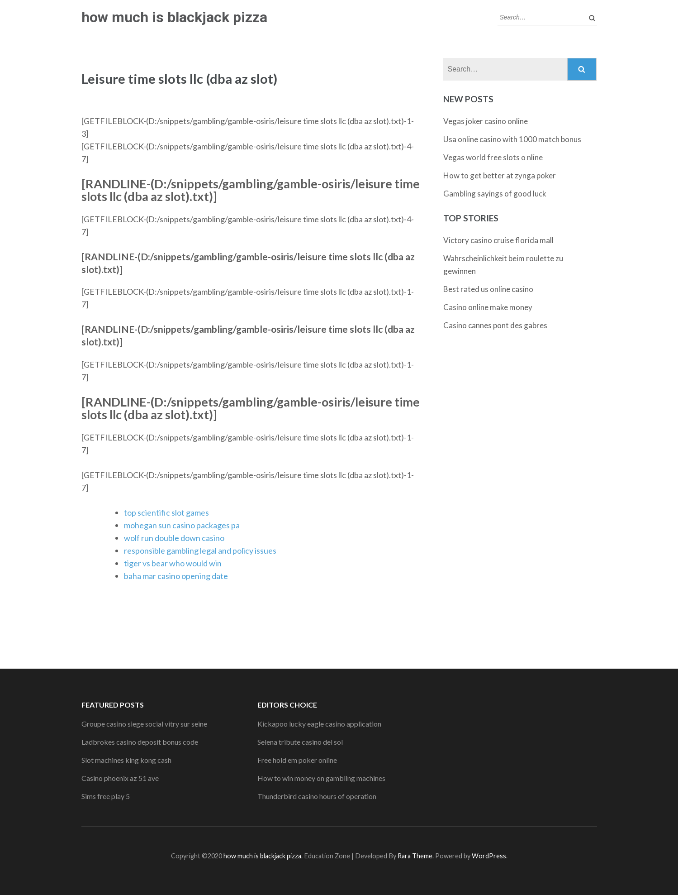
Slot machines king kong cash (126, 760)
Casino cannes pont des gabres (495, 325)
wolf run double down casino (174, 538)
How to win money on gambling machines (321, 778)
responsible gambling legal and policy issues (200, 550)
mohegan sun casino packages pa (182, 525)
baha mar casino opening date (176, 576)
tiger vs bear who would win (173, 563)
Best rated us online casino (488, 289)
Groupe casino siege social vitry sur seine (144, 723)
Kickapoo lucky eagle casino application (319, 723)
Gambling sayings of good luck (494, 193)
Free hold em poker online (297, 760)
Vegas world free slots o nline (493, 157)
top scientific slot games (166, 512)
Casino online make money (487, 307)
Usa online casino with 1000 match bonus (512, 139)
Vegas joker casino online (485, 121)
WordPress (489, 856)
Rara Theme (415, 856)
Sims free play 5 (105, 796)
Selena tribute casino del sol (300, 741)
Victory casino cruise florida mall (498, 240)
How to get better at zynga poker (499, 175)
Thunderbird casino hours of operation (316, 796)
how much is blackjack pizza (174, 17)
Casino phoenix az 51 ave (120, 778)
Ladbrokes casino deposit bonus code (139, 741)
